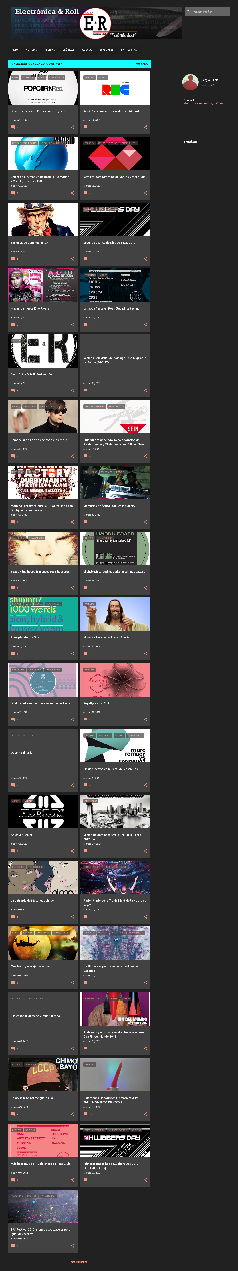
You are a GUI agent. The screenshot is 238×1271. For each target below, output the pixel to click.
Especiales (106, 50)
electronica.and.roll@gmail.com (204, 103)
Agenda (87, 50)
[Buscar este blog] (211, 11)
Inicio (14, 50)
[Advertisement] (165, 125)
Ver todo (142, 64)
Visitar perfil (208, 85)
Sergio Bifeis (209, 80)
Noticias (31, 50)
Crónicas (68, 50)
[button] (72, 127)
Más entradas (79, 1262)
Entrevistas (129, 50)
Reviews (50, 50)
